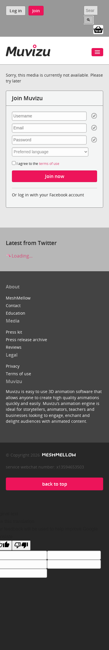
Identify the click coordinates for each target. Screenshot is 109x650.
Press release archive (26, 339)
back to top (54, 484)
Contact (13, 305)
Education (15, 313)
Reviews (14, 347)
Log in (16, 10)
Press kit (14, 332)
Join (36, 10)
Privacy (12, 366)
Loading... (19, 256)
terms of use (49, 163)
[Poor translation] (21, 545)
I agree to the (35, 163)
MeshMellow (18, 298)
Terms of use (18, 373)
